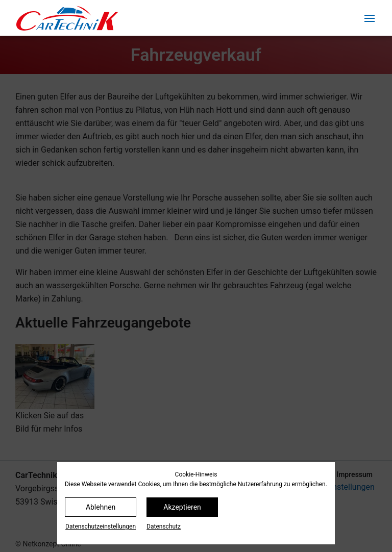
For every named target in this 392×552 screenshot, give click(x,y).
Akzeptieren (182, 507)
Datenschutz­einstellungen (100, 526)
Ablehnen (100, 507)
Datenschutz (163, 526)
